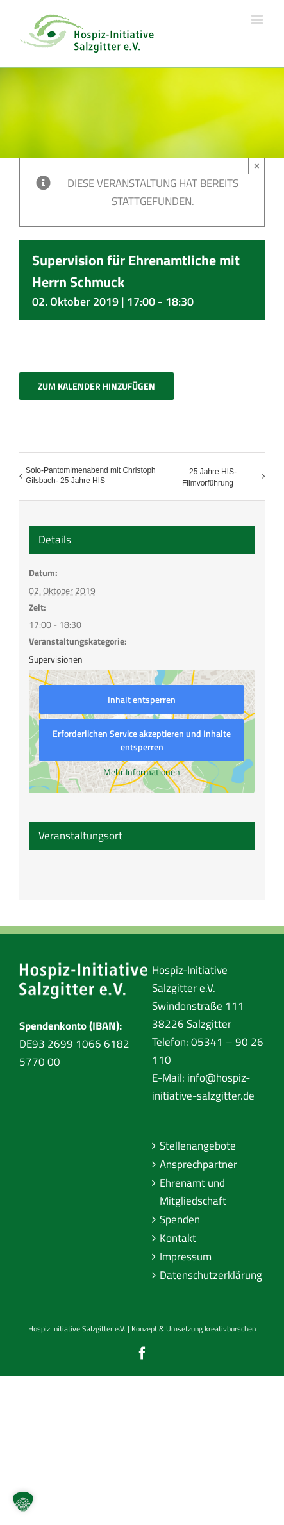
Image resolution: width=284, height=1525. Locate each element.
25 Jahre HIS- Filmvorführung (209, 477)
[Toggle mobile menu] (258, 19)
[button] (23, 1502)
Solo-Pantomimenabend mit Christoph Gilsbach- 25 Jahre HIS (91, 475)
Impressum (186, 1256)
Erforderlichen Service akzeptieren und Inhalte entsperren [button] (142, 740)
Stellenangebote (198, 1145)
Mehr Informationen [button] (142, 772)
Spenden (180, 1219)
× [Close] (257, 165)
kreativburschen (230, 1329)
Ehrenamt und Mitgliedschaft (193, 1192)
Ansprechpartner (198, 1164)
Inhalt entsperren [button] (142, 699)
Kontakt (178, 1238)
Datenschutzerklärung (209, 1275)
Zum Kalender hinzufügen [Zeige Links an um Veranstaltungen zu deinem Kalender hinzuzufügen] (96, 386)
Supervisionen (56, 659)
